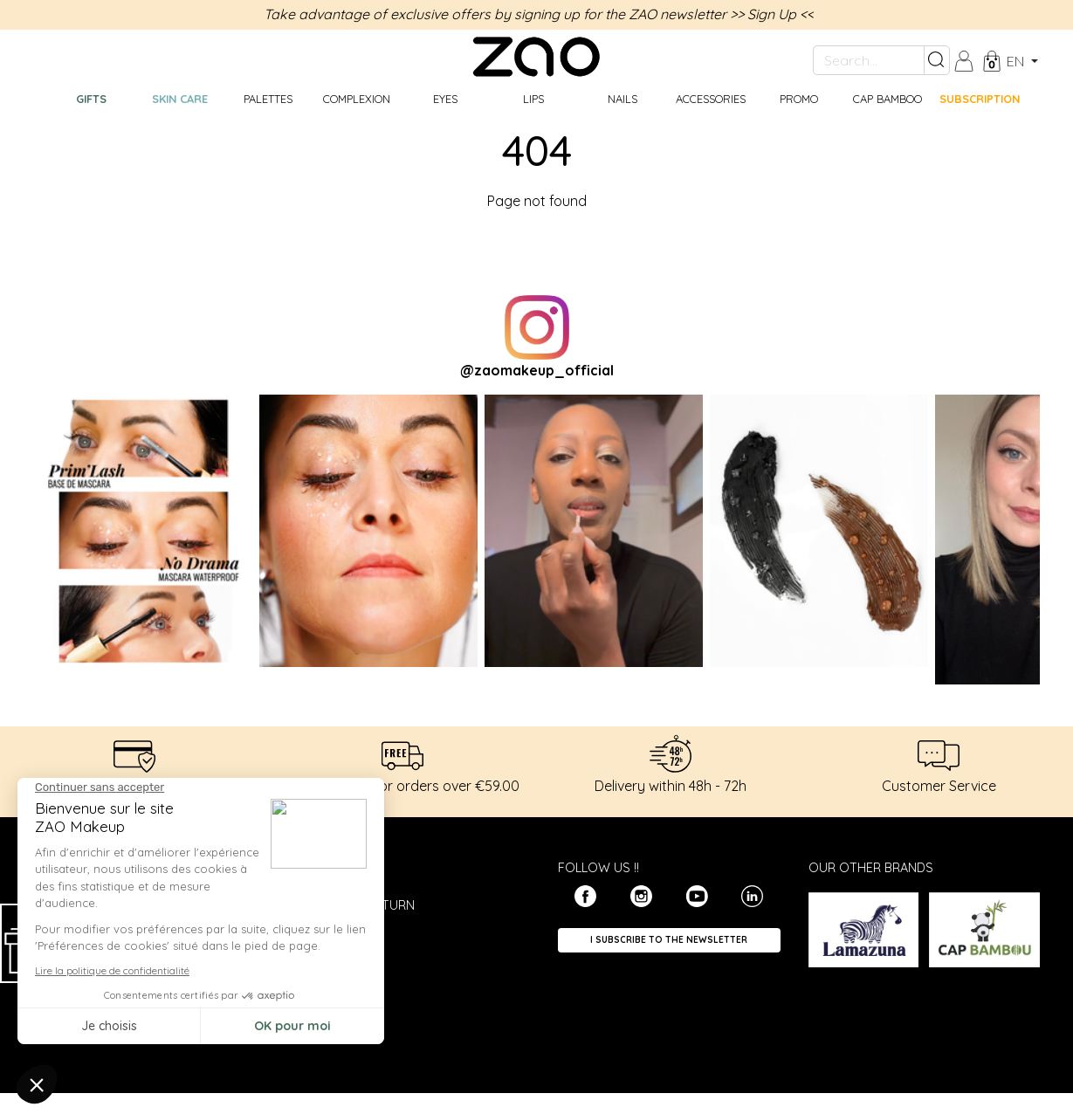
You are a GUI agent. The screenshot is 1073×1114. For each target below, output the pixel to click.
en (1017, 61)
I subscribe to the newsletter (668, 940)
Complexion (356, 99)
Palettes (268, 99)
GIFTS (91, 99)
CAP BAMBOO (887, 99)
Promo (799, 99)
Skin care (180, 99)
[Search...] (869, 60)
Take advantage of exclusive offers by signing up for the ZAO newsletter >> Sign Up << (539, 14)
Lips (533, 99)
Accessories (711, 99)
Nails (622, 99)
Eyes (445, 99)
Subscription (979, 99)
